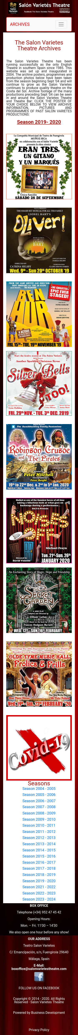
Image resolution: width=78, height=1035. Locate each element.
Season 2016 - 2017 (39, 862)
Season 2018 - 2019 (39, 874)
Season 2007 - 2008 (39, 807)
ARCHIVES (20, 24)
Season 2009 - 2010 (39, 819)
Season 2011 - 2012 (39, 831)
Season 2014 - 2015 (39, 850)
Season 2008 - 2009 (39, 813)
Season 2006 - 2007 (39, 801)
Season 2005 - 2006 (39, 794)
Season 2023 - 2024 (39, 899)
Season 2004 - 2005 (39, 788)
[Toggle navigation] (61, 24)
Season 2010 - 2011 (39, 825)
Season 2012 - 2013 (39, 837)
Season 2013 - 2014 (39, 844)
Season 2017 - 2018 (39, 868)
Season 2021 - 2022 (39, 887)
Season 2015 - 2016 (39, 856)
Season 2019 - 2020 (39, 881)
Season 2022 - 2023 (39, 893)
